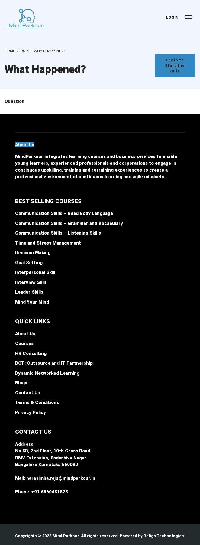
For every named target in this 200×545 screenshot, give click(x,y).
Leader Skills (29, 292)
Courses (24, 343)
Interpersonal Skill (35, 272)
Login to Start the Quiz (175, 65)
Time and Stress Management (48, 243)
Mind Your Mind (32, 302)
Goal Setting (29, 262)
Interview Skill (30, 282)
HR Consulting (31, 353)
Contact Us (27, 393)
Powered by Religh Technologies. (152, 536)
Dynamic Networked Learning (47, 373)
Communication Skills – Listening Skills (58, 233)
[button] (24, 144)
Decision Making (32, 252)
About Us (25, 334)
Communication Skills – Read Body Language (64, 213)
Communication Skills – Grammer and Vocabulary (69, 223)
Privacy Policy (30, 412)
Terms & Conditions (37, 402)
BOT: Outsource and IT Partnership (54, 363)
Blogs (21, 383)
